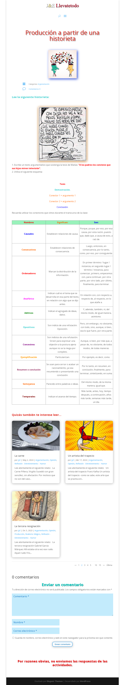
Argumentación (43, 84)
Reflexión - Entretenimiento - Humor (30, 463)
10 (96, 565)
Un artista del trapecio (81, 455)
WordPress (85, 681)
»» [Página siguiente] (104, 565)
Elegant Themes (55, 681)
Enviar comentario (62, 644)
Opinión (53, 460)
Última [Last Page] (109, 565)
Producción (19, 534)
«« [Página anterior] (75, 565)
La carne (19, 455)
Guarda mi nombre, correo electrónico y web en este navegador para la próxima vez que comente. (64, 637)
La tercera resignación (27, 526)
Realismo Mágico (32, 534)
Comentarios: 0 (34, 89)
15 (100, 565)
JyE (19, 460)
